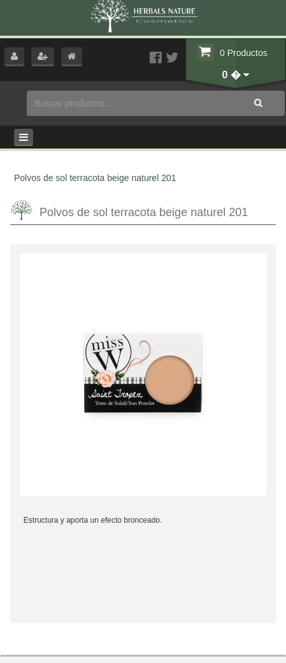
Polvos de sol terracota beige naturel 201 (95, 178)
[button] (14, 56)
